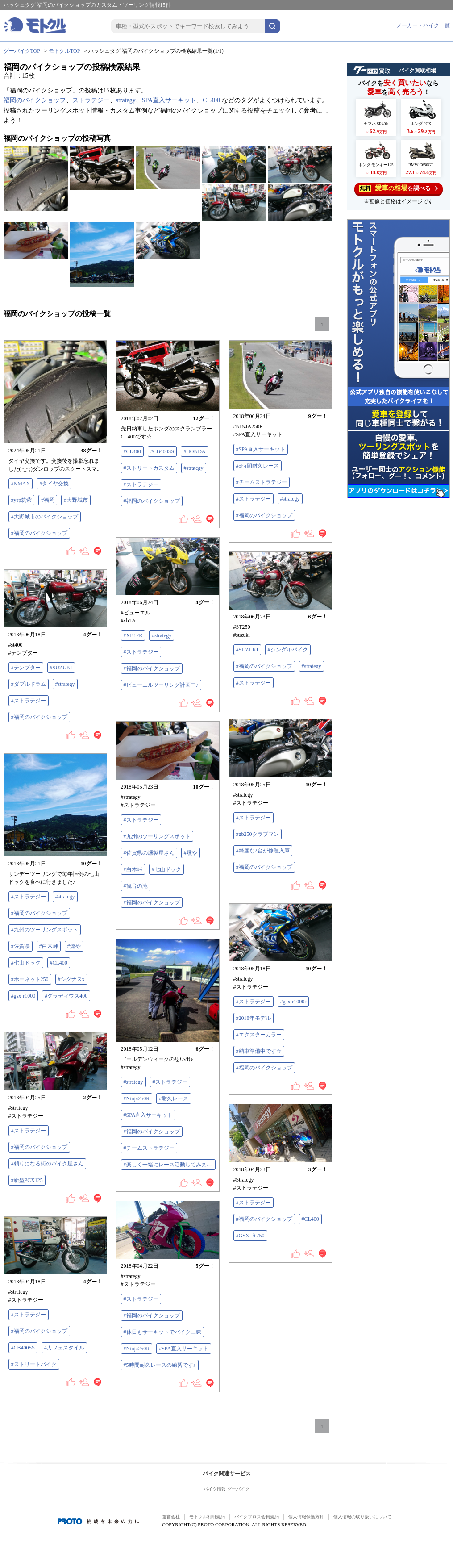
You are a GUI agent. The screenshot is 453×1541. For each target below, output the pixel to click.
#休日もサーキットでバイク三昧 (162, 1332)
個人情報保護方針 (306, 1516)
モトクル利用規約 (207, 1516)
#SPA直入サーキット (261, 449)
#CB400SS (162, 451)
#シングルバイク (288, 650)
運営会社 (171, 1516)
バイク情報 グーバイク (226, 1489)
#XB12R (133, 635)
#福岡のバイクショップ (39, 533)
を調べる (398, 188)
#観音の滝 (136, 886)
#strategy (194, 468)
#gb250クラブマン (257, 834)
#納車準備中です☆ (259, 1051)
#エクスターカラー (259, 1035)
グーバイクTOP (22, 51)
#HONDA (194, 451)
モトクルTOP (64, 51)
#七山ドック (166, 869)
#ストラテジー (141, 484)
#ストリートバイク (34, 1364)
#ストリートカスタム (149, 468)
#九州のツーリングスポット (157, 836)
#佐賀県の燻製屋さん (149, 853)
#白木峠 (133, 869)
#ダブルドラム (28, 684)
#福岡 (47, 500)
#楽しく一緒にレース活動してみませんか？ (170, 1164)
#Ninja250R (137, 1098)
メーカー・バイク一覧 (423, 25)
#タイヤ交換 (54, 483)
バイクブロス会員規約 (256, 1516)
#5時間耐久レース (257, 466)
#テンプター (26, 667)
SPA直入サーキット (169, 100)
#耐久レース (173, 1098)
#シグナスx (71, 979)
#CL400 (132, 451)
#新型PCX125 (27, 1180)
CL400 (211, 100)
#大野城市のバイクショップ (44, 517)
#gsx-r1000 (23, 996)
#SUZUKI (247, 650)
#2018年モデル (253, 1018)
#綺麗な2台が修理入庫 (263, 851)
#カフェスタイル (64, 1348)
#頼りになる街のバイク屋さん (47, 1164)
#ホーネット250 (30, 979)
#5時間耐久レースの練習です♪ (160, 1365)
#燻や (190, 853)
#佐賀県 (20, 946)
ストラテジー (91, 100)
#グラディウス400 (66, 996)
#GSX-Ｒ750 (250, 1235)
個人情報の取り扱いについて (362, 1516)
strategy (126, 100)
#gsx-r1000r (293, 1001)
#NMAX (20, 483)
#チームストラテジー (261, 482)
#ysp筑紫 (21, 500)
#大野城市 (76, 500)
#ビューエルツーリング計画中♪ (161, 685)
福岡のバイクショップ (35, 100)
